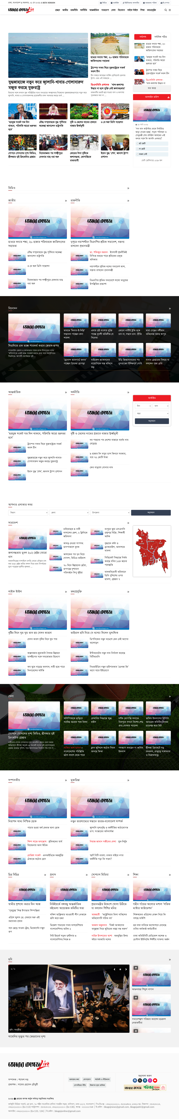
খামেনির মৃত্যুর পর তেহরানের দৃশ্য (26, 1037)
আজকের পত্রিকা (150, 3)
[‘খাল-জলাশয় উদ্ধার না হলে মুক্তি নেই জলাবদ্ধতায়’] (152, 83)
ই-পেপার (165, 3)
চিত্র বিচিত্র (13, 875)
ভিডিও (103, 3)
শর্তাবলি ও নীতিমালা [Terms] (102, 1079)
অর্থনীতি (83, 10)
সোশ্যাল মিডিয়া (100, 875)
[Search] (166, 10)
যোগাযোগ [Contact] (87, 1079)
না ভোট (141, 148)
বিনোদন (121, 10)
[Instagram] (150, 1080)
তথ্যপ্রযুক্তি (151, 10)
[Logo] (21, 10)
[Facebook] (135, 1080)
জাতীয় (65, 10)
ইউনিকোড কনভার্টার (131, 3)
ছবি (10, 959)
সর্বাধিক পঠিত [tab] (160, 37)
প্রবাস (53, 875)
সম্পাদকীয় (14, 780)
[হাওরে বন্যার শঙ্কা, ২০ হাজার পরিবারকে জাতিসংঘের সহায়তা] (152, 47)
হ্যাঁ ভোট (141, 143)
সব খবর (152, 88)
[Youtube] (155, 1080)
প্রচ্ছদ (57, 10)
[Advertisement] (89, 24)
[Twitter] (140, 1080)
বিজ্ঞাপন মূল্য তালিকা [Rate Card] (97, 1085)
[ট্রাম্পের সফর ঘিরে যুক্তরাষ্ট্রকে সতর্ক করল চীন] (152, 72)
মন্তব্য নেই (142, 154)
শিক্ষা (142, 10)
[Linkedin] (145, 1080)
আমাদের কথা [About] (74, 1079)
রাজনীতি (74, 10)
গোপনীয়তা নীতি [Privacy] (80, 1085)
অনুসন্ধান (151, 421)
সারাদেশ (105, 10)
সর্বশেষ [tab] (143, 37)
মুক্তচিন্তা (75, 780)
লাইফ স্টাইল (132, 10)
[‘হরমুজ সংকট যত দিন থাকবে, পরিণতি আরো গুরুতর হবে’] (152, 60)
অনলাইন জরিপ (152, 97)
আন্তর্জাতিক (94, 10)
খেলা (113, 10)
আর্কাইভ (115, 3)
